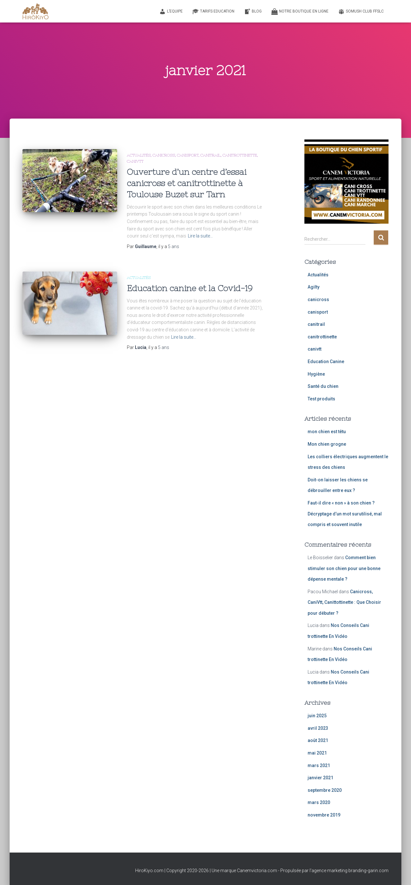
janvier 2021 (320, 777)
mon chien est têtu (327, 431)
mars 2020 (319, 802)
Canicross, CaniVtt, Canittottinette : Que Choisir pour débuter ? (344, 602)
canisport (187, 155)
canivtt (135, 161)
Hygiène (316, 374)
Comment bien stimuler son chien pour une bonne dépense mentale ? (344, 568)
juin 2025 (317, 715)
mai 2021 (317, 752)
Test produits (321, 398)
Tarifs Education (213, 11)
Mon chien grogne (327, 444)
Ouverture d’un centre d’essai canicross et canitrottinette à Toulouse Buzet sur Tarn (186, 183)
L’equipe (171, 11)
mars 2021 (319, 765)
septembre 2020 (325, 790)
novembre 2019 (324, 815)
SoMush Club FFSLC (361, 11)
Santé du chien (323, 386)
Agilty (313, 287)
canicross (164, 155)
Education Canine (326, 361)
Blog (253, 11)
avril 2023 (318, 728)
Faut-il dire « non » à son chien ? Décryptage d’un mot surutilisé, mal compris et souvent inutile (345, 513)
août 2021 (318, 740)
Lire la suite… (200, 235)
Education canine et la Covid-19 (189, 288)
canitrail (210, 155)
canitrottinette (240, 155)
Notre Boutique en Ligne (299, 11)
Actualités (139, 155)
